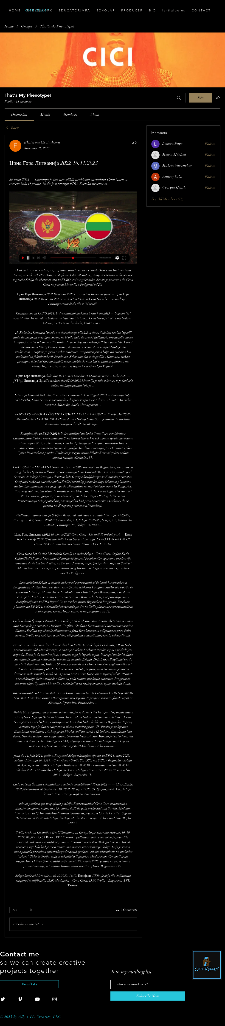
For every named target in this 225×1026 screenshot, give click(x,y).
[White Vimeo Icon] (20, 999)
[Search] (179, 98)
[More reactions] (28, 910)
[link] (19, 114)
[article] (73, 536)
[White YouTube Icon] (37, 999)
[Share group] (217, 97)
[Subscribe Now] (147, 996)
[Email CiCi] (29, 984)
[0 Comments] (126, 910)
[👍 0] (14, 910)
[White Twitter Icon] (3, 999)
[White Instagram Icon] (54, 999)
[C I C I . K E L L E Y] (51, 10)
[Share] (134, 142)
